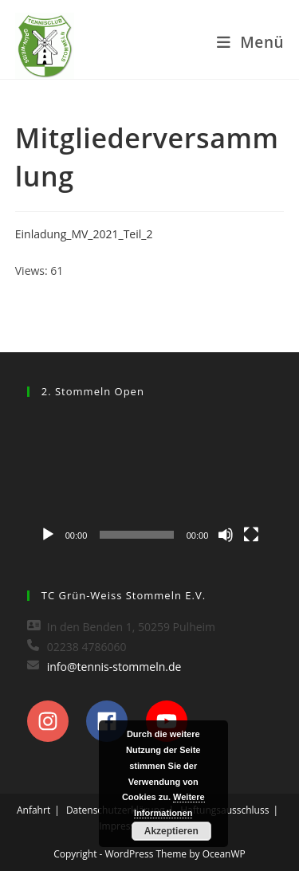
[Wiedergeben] (48, 535)
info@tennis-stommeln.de (114, 666)
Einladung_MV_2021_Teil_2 (84, 233)
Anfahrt (33, 810)
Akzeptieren (171, 831)
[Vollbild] (251, 535)
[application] (150, 482)
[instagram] (55, 721)
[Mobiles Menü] (250, 42)
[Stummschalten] (226, 535)
